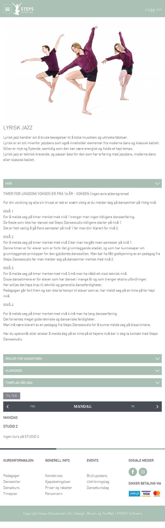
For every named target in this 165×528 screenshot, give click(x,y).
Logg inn (153, 10)
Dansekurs (11, 488)
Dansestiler (12, 482)
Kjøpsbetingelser (58, 482)
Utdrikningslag (98, 482)
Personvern (54, 494)
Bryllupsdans (97, 475)
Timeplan (10, 494)
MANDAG (83, 406)
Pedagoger (11, 475)
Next (157, 406)
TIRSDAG (133, 407)
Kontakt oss (54, 475)
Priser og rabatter (58, 488)
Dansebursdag (98, 488)
